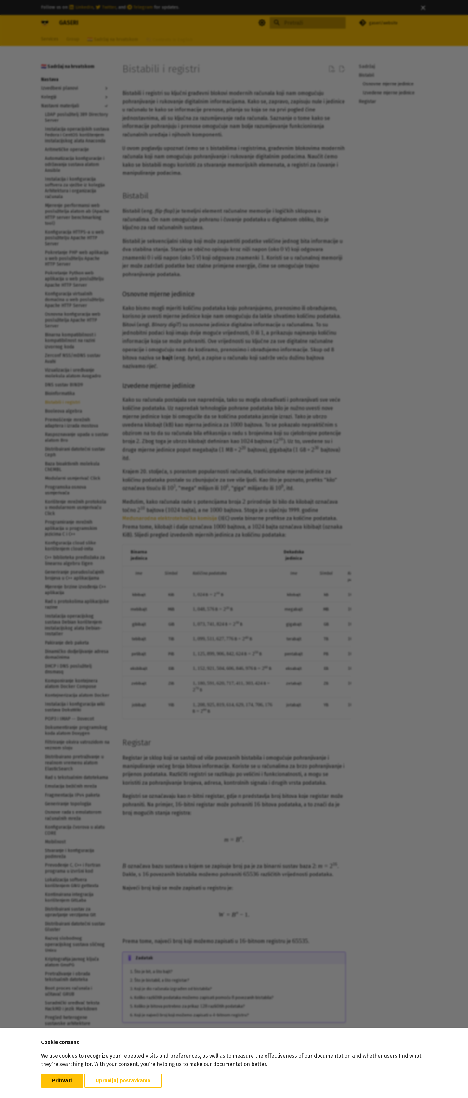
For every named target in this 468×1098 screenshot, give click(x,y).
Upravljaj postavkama (123, 1081)
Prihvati (62, 1081)
